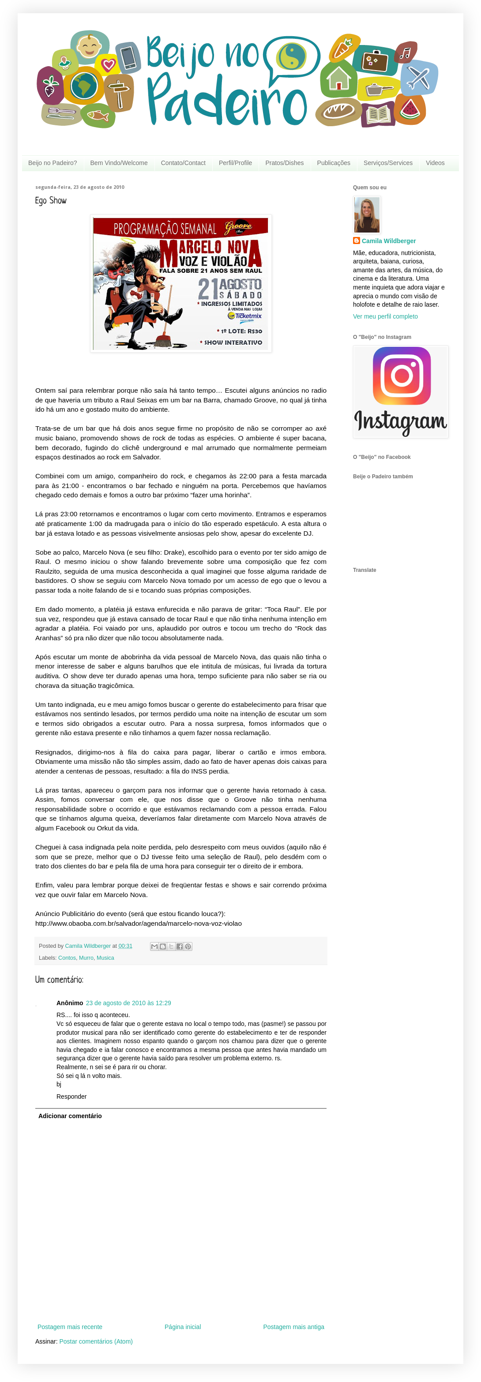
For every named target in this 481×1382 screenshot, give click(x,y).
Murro (86, 958)
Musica (105, 958)
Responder (71, 1096)
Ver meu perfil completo (385, 316)
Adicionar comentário (70, 1115)
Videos (435, 162)
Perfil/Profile (235, 162)
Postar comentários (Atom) (96, 1341)
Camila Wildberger (389, 240)
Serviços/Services (388, 162)
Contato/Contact (183, 162)
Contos (67, 958)
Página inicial (183, 1326)
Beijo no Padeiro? (52, 162)
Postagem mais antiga (293, 1326)
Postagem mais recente (70, 1326)
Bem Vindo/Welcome (119, 162)
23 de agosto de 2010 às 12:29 (128, 1002)
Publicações (334, 162)
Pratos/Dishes (284, 162)
